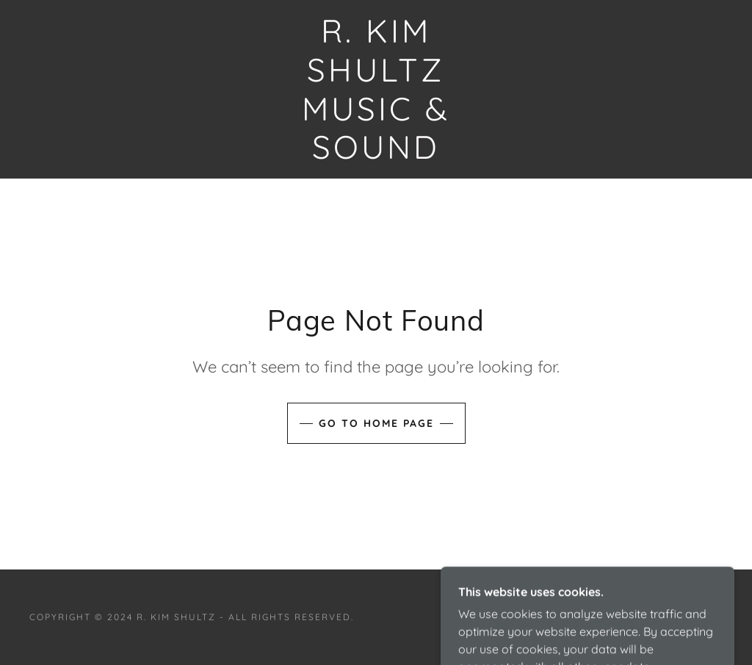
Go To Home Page (376, 423)
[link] (376, 154)
